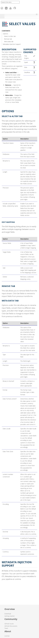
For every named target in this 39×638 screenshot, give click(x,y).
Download (7, 614)
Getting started (9, 616)
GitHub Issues (9, 624)
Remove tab (8, 39)
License (6, 636)
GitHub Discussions (10, 626)
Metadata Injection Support (12, 44)
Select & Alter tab (10, 36)
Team (6, 628)
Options (5, 34)
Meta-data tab (8, 41)
